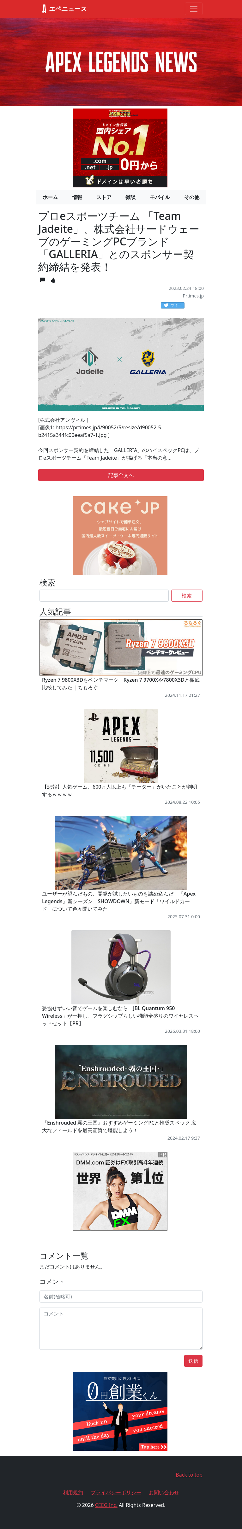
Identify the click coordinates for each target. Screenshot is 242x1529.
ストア (104, 197)
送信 (193, 1360)
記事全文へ (121, 475)
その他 (191, 197)
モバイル (160, 197)
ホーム (50, 197)
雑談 (130, 197)
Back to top (189, 1474)
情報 (77, 197)
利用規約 (73, 1492)
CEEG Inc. (106, 1505)
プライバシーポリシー (116, 1492)
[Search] (104, 596)
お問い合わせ (164, 1492)
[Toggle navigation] (194, 9)
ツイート (174, 305)
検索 (187, 595)
